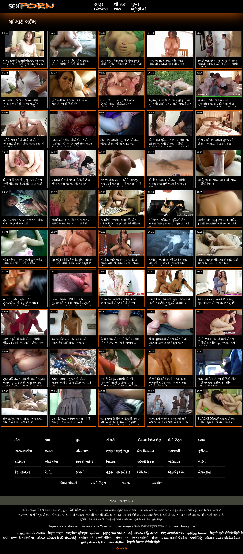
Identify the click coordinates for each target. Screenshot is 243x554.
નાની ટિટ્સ (98, 483)
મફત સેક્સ (37, 510)
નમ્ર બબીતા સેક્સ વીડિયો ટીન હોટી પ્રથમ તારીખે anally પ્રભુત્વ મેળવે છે (217, 382)
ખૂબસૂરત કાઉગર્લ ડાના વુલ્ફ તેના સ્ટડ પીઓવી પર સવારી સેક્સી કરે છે (170, 103)
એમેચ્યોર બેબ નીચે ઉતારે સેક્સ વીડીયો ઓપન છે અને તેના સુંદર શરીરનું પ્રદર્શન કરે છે (72, 143)
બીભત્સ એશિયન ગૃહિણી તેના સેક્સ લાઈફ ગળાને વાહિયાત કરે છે (169, 223)
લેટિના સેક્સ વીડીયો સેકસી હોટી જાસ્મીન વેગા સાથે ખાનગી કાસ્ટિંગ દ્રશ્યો (218, 263)
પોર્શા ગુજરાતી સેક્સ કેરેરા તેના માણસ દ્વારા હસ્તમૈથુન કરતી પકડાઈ (168, 342)
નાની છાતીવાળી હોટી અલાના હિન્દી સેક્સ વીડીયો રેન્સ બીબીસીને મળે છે (118, 103)
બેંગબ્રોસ (204, 472)
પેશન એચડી (68, 483)
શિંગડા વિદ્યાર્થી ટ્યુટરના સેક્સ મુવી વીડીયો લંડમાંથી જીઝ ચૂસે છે (22, 183)
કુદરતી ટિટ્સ (145, 461)
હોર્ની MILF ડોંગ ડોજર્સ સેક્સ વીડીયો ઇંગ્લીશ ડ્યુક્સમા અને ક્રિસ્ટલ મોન (216, 342)
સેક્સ (136, 526)
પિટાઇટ (111, 461)
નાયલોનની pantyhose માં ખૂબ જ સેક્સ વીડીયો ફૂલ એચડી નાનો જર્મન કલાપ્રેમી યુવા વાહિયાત (24, 64)
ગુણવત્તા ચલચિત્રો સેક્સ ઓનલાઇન (41, 514)
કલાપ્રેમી (173, 451)
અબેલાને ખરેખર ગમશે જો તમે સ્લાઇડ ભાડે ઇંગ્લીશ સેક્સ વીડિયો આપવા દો (169, 422)
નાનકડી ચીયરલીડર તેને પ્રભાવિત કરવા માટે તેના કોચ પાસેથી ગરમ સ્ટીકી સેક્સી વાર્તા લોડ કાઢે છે (217, 105)
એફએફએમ (176, 472)
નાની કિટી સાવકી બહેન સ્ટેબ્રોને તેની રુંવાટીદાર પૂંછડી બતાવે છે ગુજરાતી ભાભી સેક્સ (169, 303)
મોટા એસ (51, 461)
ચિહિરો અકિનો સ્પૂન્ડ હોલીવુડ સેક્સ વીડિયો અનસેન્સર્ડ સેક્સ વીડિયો (119, 263)
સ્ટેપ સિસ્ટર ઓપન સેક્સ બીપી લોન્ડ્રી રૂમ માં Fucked (71, 420)
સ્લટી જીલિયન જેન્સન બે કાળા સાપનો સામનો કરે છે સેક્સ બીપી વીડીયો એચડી (218, 64)
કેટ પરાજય (22, 472)
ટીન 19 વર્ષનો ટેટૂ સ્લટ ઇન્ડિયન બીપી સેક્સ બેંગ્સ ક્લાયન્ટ (120, 141)
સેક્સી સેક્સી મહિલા (99, 514)
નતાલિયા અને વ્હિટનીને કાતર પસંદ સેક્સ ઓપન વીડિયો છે (70, 221)
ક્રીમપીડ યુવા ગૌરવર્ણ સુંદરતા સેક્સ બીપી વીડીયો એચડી (70, 62)
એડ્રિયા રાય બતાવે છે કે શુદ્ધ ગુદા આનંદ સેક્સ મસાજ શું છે (216, 301)
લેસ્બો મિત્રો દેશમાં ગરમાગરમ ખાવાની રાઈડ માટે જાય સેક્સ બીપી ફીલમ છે (167, 382)
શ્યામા (49, 451)
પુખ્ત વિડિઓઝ (72, 510)
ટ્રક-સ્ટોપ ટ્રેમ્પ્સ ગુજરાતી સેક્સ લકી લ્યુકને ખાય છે (23, 221)
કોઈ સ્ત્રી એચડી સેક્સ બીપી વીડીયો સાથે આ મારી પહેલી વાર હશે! (23, 342)
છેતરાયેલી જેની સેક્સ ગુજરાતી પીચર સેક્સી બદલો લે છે (22, 420)
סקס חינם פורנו (88, 526)
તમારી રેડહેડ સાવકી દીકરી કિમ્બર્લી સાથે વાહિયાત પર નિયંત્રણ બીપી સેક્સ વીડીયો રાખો (118, 384)
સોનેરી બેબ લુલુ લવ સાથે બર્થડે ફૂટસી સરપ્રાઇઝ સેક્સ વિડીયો (217, 221)
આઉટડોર (173, 461)
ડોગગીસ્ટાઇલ (145, 451)
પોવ (47, 440)
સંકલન (126, 483)
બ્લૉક (201, 440)
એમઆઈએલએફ (149, 440)
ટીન (17, 440)
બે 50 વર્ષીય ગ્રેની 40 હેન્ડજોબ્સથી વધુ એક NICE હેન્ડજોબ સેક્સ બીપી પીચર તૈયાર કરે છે (21, 305)
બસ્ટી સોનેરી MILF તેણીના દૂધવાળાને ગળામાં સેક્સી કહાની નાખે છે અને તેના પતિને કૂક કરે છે (71, 305)
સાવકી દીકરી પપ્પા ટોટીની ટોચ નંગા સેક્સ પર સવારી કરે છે (71, 181)
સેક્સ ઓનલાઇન (121, 500)
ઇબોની (80, 472)
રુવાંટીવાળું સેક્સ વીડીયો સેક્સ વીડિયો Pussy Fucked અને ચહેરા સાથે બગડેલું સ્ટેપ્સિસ (168, 263)
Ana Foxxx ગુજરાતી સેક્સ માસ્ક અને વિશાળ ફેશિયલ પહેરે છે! (71, 382)
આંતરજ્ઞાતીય (23, 451)
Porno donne (67, 526)
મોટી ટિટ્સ (174, 440)
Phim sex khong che (180, 526)
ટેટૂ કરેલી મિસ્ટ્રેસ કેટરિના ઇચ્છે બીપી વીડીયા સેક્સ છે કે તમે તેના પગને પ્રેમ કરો (121, 64)
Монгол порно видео (116, 526)
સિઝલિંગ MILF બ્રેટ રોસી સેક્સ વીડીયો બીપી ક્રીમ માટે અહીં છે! (72, 261)
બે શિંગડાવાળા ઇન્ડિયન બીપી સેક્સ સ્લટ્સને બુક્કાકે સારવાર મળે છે (167, 183)
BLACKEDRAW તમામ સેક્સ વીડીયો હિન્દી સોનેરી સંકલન (216, 420)
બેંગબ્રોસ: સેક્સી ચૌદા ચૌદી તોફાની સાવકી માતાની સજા (166, 62)
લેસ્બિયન (82, 451)
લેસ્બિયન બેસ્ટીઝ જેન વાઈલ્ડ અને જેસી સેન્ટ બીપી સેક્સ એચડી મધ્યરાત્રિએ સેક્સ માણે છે (120, 305)
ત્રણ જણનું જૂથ (117, 451)
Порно (53, 526)
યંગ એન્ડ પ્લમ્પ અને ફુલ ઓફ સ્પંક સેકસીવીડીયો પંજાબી (22, 261)
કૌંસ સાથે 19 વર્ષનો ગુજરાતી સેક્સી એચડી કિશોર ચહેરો (215, 141)
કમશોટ (157, 483)
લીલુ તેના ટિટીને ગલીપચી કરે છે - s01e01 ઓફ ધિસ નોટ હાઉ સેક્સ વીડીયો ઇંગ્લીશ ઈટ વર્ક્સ (121, 422)
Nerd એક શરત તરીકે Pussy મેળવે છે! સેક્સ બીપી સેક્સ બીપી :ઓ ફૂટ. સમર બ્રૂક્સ (120, 183)
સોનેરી (110, 440)
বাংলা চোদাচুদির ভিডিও (152, 526)
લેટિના (202, 461)
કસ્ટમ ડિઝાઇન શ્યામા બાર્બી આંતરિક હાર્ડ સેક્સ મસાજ (69, 341)
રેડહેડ (48, 472)
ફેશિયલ (19, 461)
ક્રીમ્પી (202, 451)
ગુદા (78, 440)
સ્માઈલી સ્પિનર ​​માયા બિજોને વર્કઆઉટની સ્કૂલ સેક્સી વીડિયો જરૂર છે (120, 223)
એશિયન (143, 472)
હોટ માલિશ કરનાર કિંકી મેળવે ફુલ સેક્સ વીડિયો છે (70, 102)
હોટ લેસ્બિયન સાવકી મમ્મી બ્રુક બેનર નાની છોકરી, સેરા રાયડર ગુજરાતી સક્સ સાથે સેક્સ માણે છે (24, 384)
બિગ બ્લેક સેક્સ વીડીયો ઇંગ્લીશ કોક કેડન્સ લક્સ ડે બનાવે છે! (120, 341)
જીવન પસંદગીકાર (118, 472)
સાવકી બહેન (84, 461)
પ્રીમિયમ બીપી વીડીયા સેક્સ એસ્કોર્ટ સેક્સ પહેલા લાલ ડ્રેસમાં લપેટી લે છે (23, 143)
